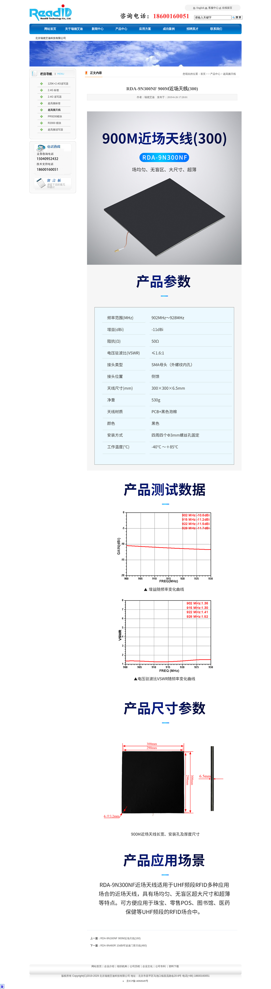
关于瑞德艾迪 (74, 28)
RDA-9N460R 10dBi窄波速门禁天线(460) (123, 945)
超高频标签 (54, 103)
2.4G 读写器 (55, 96)
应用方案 (145, 28)
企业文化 (147, 966)
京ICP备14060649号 (137, 980)
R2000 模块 (54, 123)
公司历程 (135, 966)
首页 (203, 73)
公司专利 (160, 966)
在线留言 (227, 7)
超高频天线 (54, 109)
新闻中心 (98, 28)
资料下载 (174, 966)
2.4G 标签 (53, 90)
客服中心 (213, 7)
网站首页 (50, 28)
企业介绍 (109, 966)
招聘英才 (192, 28)
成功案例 (169, 28)
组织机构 (122, 966)
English (200, 7)
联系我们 (216, 28)
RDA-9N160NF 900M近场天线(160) (120, 938)
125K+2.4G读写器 (58, 83)
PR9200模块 (55, 116)
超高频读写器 (55, 129)
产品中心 (121, 28)
